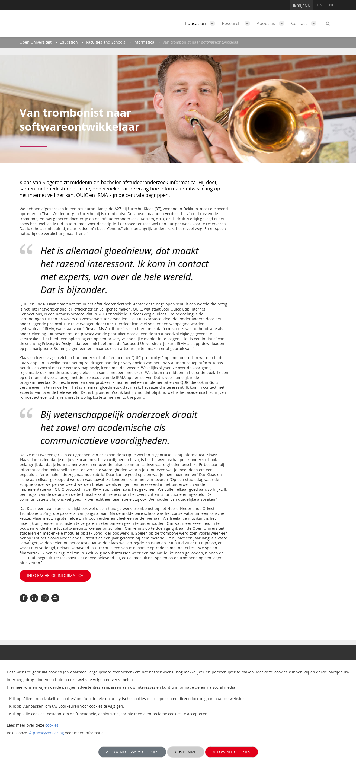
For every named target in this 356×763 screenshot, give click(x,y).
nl (331, 4)
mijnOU (301, 5)
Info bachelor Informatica (55, 575)
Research (237, 23)
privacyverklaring (48, 732)
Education (201, 23)
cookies (52, 725)
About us (272, 23)
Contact (305, 23)
